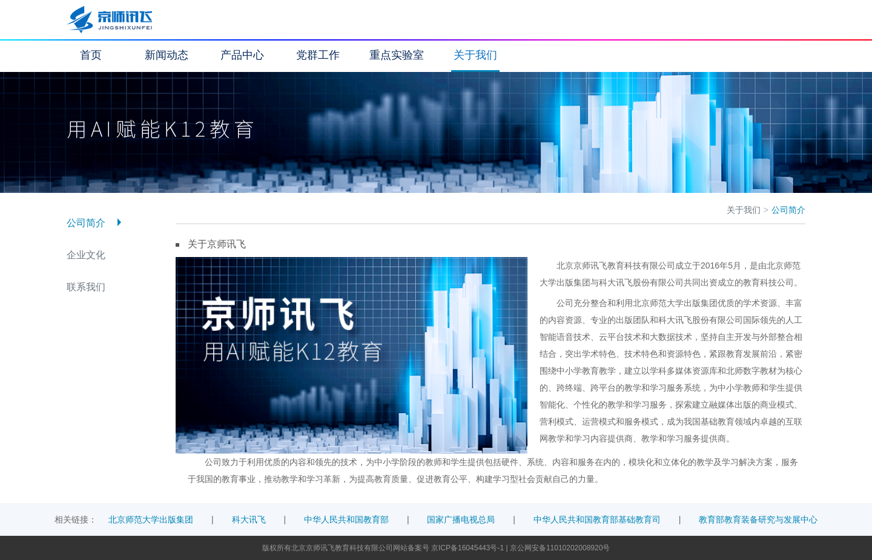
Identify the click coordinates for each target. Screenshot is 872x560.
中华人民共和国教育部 (346, 519)
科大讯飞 (249, 519)
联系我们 (86, 287)
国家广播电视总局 (461, 519)
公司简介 (86, 223)
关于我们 (475, 55)
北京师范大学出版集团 (150, 519)
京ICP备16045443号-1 (468, 548)
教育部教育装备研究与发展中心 (758, 519)
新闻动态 (166, 55)
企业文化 (86, 255)
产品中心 (242, 55)
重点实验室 (396, 55)
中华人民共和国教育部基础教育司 (597, 519)
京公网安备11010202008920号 (560, 548)
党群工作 (318, 55)
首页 (91, 55)
